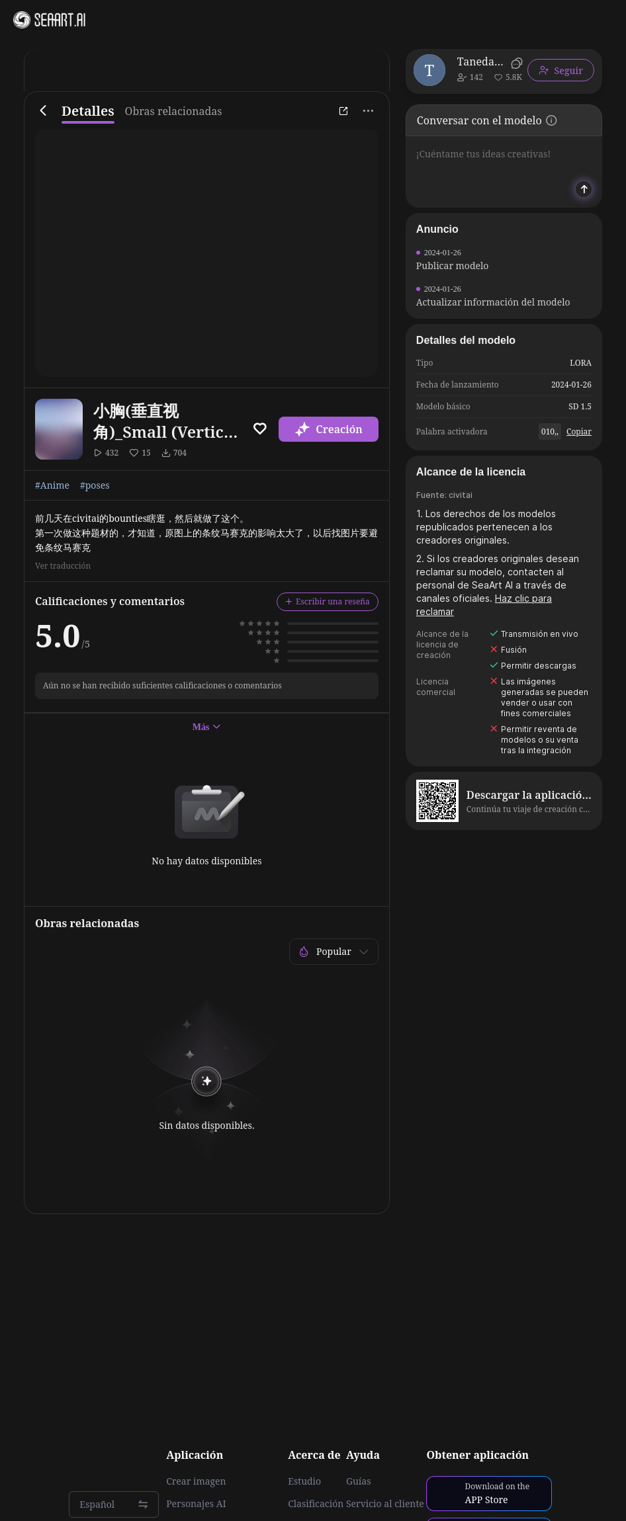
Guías (358, 1481)
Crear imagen (196, 1481)
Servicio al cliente (385, 1504)
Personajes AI (196, 1504)
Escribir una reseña (327, 601)
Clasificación (315, 1504)
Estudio (304, 1481)
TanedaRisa (481, 61)
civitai (460, 495)
